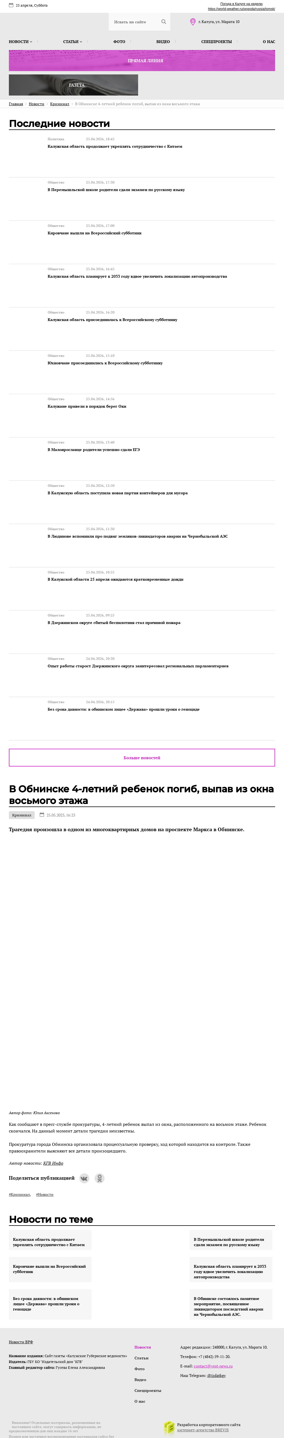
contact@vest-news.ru (213, 1343)
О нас (269, 41)
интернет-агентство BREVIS (203, 1408)
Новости (20, 41)
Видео (163, 41)
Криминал (21, 792)
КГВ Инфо (53, 1140)
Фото (119, 41)
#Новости (45, 1171)
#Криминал (19, 1171)
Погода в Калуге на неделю (241, 4)
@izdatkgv (217, 1352)
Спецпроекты (216, 41)
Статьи (72, 41)
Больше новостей (142, 734)
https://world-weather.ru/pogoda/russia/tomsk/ (241, 9)
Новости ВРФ (21, 1318)
